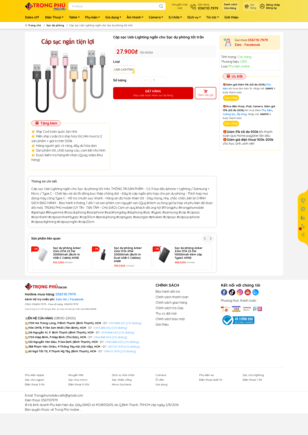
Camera (157, 17)
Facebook (252, 45)
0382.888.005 (114, 366)
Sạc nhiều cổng (122, 404)
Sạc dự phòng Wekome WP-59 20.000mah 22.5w (187, 280)
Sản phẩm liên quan (45, 238)
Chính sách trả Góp (169, 332)
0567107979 (49, 424)
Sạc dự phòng (55, 25)
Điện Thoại (55, 17)
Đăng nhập (273, 4)
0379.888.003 (109, 356)
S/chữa (176, 17)
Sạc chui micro (77, 404)
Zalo (238, 45)
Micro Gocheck (121, 408)
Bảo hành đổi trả (168, 316)
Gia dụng (114, 17)
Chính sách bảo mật (170, 343)
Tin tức (213, 17)
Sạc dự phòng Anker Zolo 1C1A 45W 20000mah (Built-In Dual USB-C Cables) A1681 (128, 254)
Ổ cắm (160, 404)
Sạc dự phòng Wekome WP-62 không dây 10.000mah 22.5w (126, 281)
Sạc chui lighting (253, 399)
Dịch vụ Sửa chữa (123, 399)
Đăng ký (271, 7)
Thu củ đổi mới (166, 338)
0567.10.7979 (258, 40)
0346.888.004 (102, 361)
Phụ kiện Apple (34, 399)
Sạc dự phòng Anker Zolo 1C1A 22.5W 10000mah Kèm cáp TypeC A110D (189, 253)
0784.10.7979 (112, 375)
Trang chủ (33, 25)
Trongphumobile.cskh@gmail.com (58, 419)
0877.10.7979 (116, 370)
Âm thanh (136, 17)
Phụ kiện (93, 17)
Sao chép (231, 98)
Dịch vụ (195, 17)
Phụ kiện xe (206, 399)
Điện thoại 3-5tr (35, 408)
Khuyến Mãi (75, 399)
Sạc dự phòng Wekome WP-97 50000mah (63, 280)
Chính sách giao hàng (171, 327)
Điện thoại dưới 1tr (210, 404)
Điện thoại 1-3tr (252, 404)
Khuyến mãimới (179, 6)
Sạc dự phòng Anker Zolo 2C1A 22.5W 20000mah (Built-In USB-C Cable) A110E (67, 253)
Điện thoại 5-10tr (78, 408)
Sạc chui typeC (34, 404)
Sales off (32, 17)
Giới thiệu (231, 17)
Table (75, 17)
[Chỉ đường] (132, 370)
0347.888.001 (117, 347)
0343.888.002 (102, 352)
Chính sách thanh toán (172, 321)
